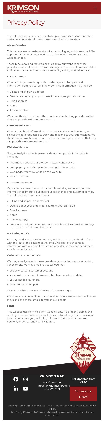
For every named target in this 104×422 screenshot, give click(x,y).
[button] (95, 8)
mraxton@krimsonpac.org (54, 385)
